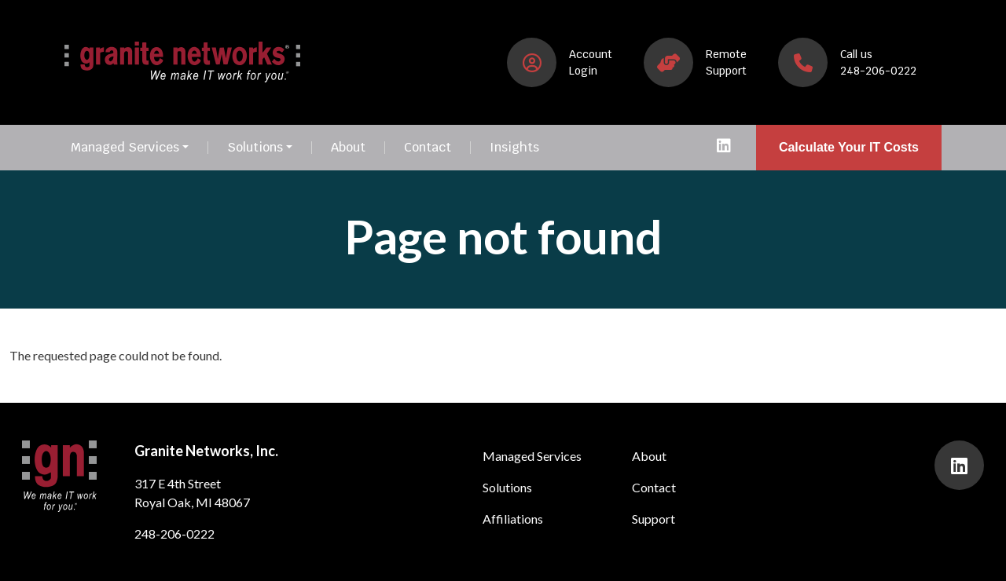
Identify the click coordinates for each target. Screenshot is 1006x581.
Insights (514, 147)
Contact (427, 147)
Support (653, 518)
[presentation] (724, 147)
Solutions (255, 147)
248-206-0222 (174, 533)
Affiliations (513, 518)
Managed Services (125, 147)
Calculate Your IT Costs (849, 147)
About (348, 147)
